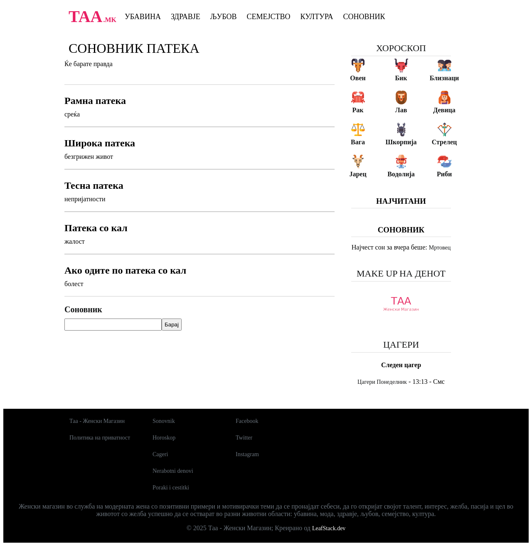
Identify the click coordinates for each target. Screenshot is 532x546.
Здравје (185, 16)
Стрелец (444, 142)
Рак (358, 110)
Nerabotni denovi (173, 471)
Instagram (247, 454)
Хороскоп (401, 48)
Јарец (357, 174)
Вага (358, 142)
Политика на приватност (99, 438)
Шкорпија (400, 142)
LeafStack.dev (328, 528)
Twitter (244, 438)
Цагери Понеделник (382, 382)
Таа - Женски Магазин (97, 421)
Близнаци (444, 78)
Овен (357, 78)
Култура (316, 16)
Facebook (247, 421)
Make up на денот (401, 273)
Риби (444, 174)
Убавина (143, 16)
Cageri (160, 454)
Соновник (364, 16)
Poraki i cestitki (171, 487)
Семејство (268, 16)
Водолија (401, 174)
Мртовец (440, 248)
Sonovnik (164, 421)
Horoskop (164, 438)
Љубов (223, 16)
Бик (401, 78)
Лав (401, 110)
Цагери (401, 344)
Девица (444, 110)
